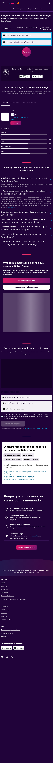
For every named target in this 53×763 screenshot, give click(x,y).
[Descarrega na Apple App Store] (18, 648)
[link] (15, 123)
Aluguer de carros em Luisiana (40, 570)
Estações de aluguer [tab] (29, 102)
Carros (4, 570)
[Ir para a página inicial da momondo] (13, 3)
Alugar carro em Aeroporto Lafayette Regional (19, 479)
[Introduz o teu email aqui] (28, 409)
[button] (3, 3)
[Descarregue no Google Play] (6, 648)
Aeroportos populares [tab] (12, 455)
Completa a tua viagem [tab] (13, 459)
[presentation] (37, 76)
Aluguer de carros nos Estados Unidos (18, 570)
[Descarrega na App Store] (37, 76)
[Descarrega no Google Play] (24, 76)
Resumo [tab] (5, 102)
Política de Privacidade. (41, 428)
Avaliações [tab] (15, 102)
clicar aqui (11, 207)
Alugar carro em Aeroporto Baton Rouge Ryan (19, 476)
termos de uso (28, 428)
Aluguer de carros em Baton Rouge (24, 572)
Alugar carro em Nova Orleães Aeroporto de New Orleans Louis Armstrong (25, 473)
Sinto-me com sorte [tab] (31, 459)
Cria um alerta (33, 536)
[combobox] (8, 28)
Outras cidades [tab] (28, 455)
